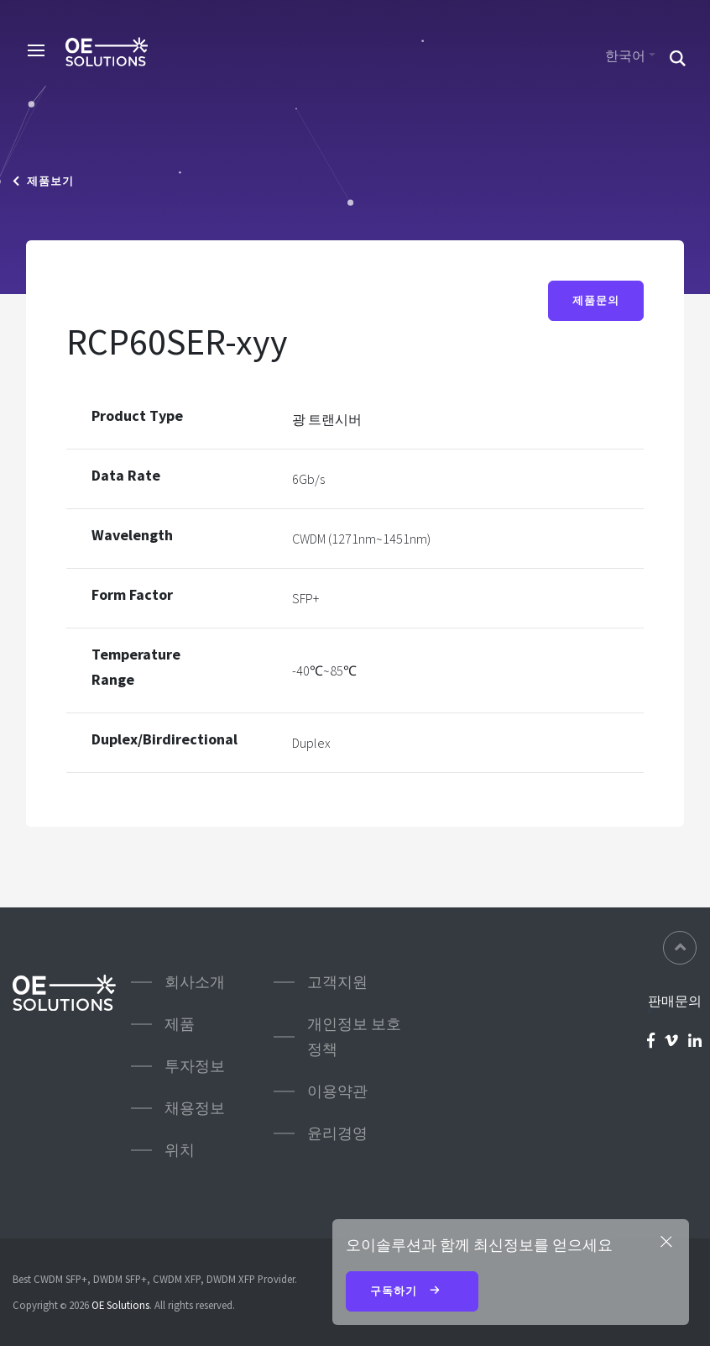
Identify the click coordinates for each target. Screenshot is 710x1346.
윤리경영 (337, 1133)
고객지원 (337, 981)
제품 (179, 1023)
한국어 (625, 55)
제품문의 (595, 300)
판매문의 (675, 1000)
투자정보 (194, 1065)
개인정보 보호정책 (354, 1036)
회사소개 (194, 981)
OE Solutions (120, 1305)
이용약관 (337, 1091)
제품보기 (43, 181)
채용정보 (194, 1107)
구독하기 (412, 1292)
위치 (179, 1149)
